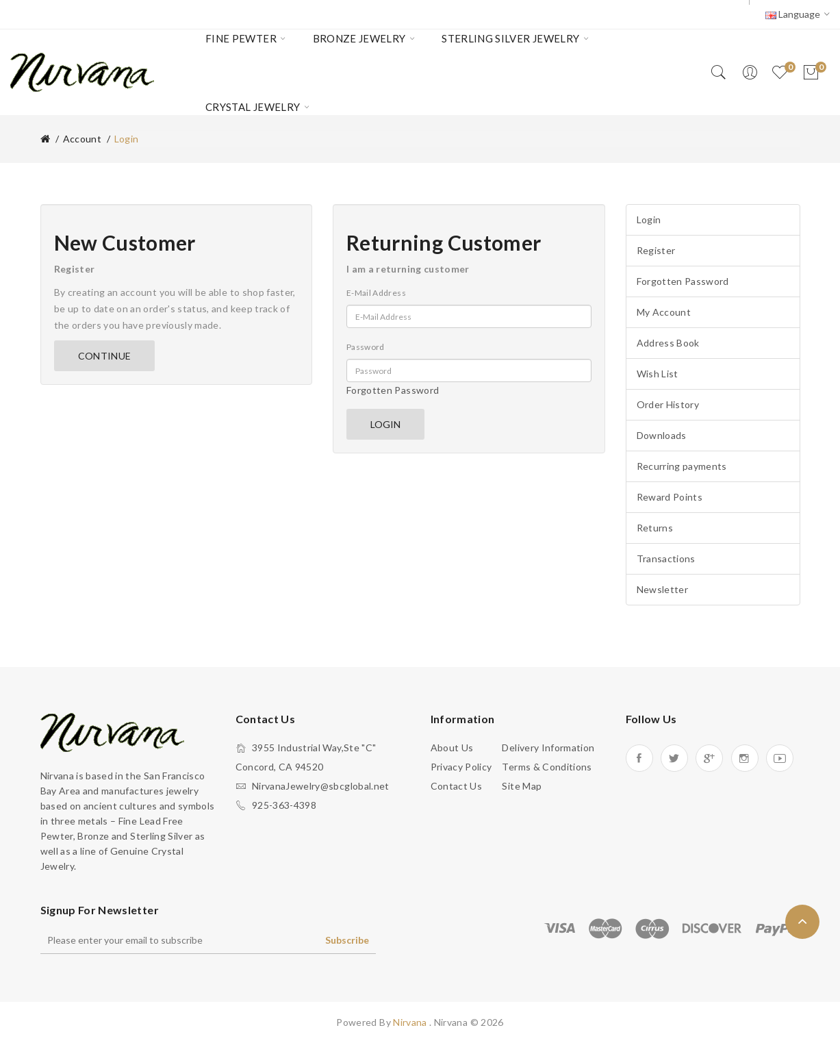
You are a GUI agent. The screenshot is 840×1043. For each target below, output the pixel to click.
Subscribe (347, 940)
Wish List (657, 373)
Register (656, 250)
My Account (664, 312)
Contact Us (457, 786)
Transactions (666, 558)
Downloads (662, 435)
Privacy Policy (461, 766)
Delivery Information (548, 747)
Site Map (522, 786)
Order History (668, 404)
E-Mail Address (376, 293)
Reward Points (670, 497)
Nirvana (411, 1022)
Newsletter (663, 589)
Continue (104, 356)
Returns (655, 527)
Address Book (668, 343)
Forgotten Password (392, 390)
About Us (452, 747)
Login (649, 219)
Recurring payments (682, 466)
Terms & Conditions (546, 766)
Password (365, 347)
